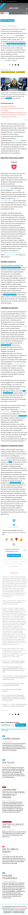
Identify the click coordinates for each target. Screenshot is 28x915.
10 (5, 499)
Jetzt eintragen (20, 725)
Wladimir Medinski (15, 483)
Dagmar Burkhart (8, 741)
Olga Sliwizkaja (7, 765)
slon (3, 846)
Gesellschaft (5, 854)
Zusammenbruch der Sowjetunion (11, 267)
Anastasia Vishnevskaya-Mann (10, 881)
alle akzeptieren (7, 912)
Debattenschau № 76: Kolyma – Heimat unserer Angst (14, 114)
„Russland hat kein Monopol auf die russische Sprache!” (14, 112)
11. (1, 704)
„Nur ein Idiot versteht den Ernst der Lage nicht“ (12, 108)
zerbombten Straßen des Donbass (16, 44)
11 (20, 503)
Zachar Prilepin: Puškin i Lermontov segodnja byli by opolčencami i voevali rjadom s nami (14, 677)
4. (1, 648)
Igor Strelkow (23, 416)
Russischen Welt (8, 393)
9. (1, 689)
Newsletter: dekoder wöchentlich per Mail (10, 722)
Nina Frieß (5, 26)
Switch (23, 550)
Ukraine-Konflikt (6, 345)
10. (1, 695)
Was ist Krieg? (4, 110)
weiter (25, 119)
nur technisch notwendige (18, 912)
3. (1, 608)
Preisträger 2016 (10, 1)
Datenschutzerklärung (19, 908)
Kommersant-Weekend (6, 821)
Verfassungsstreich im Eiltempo (9, 116)
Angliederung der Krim (9, 295)
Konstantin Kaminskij (12, 26)
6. (1, 666)
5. (1, 661)
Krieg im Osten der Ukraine (8, 72)
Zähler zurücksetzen (14, 566)
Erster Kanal (9, 98)
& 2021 (15, 1)
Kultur (3, 800)
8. (1, 683)
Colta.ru (4, 787)
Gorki (10, 462)
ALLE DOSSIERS (20, 72)
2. (1, 600)
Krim (24, 391)
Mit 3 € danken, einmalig (14, 555)
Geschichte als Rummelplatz (8, 106)
